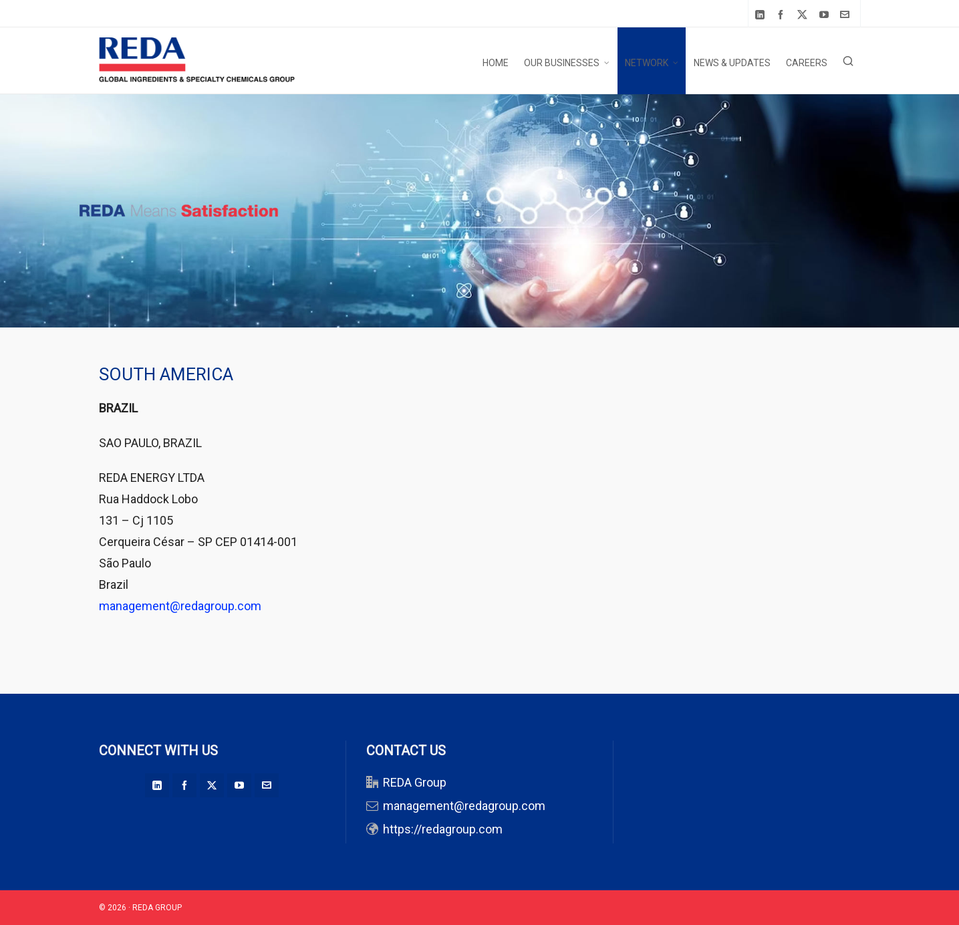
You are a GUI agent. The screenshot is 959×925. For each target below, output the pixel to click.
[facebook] (782, 14)
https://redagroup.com (443, 829)
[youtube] (826, 14)
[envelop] (846, 14)
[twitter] (804, 15)
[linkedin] (762, 14)
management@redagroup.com (180, 606)
